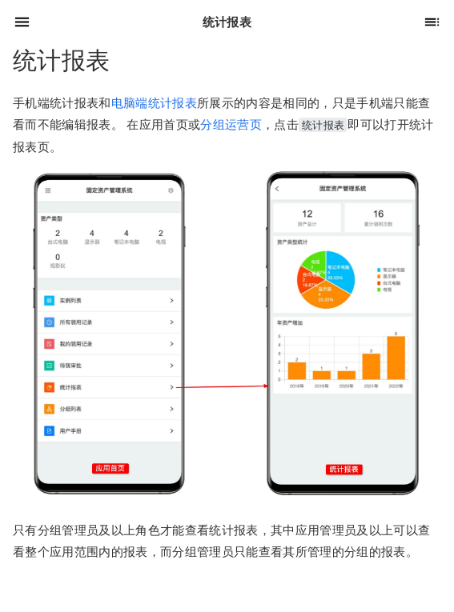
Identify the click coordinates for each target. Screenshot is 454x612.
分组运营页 (231, 124)
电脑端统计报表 (154, 103)
